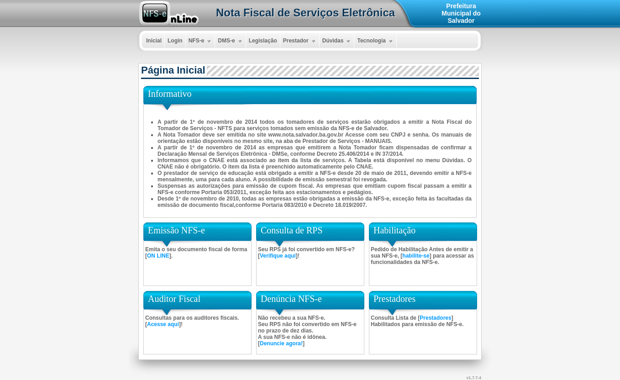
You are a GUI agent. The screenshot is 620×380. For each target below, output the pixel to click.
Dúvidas (337, 41)
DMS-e (230, 41)
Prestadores (435, 318)
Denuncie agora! (281, 343)
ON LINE (158, 256)
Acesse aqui (163, 324)
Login (175, 40)
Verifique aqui (278, 256)
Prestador (300, 41)
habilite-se (415, 256)
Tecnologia (375, 41)
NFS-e (201, 41)
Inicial (154, 40)
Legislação (263, 40)
